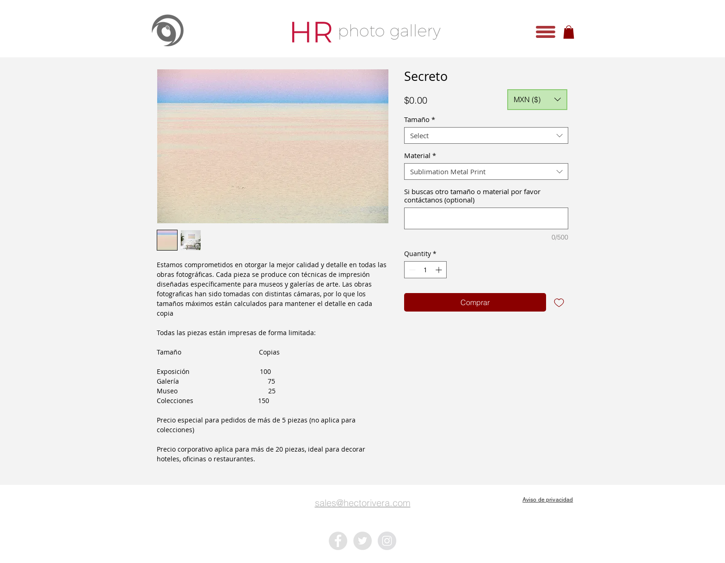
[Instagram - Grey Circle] (387, 541)
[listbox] (537, 99)
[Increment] (439, 270)
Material (420, 155)
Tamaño (419, 119)
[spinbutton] (425, 270)
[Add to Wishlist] (559, 302)
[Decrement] (411, 270)
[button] (545, 32)
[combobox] (486, 135)
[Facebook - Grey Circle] (338, 541)
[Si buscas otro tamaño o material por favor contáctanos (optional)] (486, 218)
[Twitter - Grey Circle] (362, 541)
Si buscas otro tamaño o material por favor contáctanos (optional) (472, 195)
